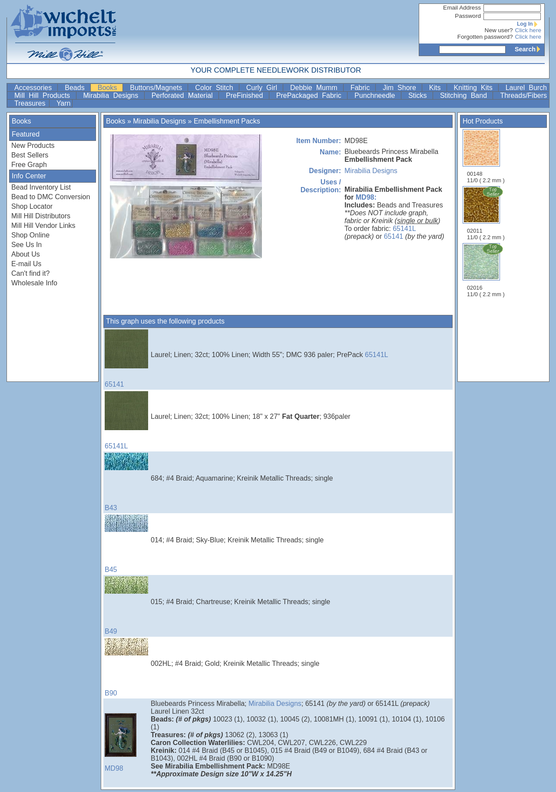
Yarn (63, 103)
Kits (437, 87)
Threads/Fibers (523, 95)
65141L (404, 228)
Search (529, 49)
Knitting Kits (475, 87)
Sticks (419, 95)
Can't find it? (30, 273)
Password (468, 16)
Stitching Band (465, 95)
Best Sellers (29, 155)
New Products (33, 145)
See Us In (26, 244)
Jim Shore (401, 87)
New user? (499, 30)
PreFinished (246, 95)
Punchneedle (376, 95)
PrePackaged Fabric (310, 95)
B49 (126, 605)
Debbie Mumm (315, 87)
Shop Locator (32, 206)
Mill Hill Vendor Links (43, 225)
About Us (25, 254)
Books (109, 87)
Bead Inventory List (41, 187)
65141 (394, 236)
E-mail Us (26, 263)
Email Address (462, 7)
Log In (529, 24)
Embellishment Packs (227, 121)
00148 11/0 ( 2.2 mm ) (486, 156)
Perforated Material (184, 95)
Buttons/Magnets (158, 87)
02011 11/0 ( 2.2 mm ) (486, 213)
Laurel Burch (526, 87)
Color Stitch (216, 87)
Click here (528, 30)
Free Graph (29, 164)
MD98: (366, 197)
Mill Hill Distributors (40, 216)
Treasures (30, 103)
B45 (126, 544)
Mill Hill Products (44, 95)
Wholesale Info (34, 283)
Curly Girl (263, 87)
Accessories (35, 87)
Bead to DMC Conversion (50, 197)
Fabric (362, 87)
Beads (76, 87)
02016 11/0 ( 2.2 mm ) (486, 270)
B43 (126, 482)
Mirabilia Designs (112, 95)
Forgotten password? (485, 36)
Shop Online (30, 235)
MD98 (126, 742)
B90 (126, 667)
